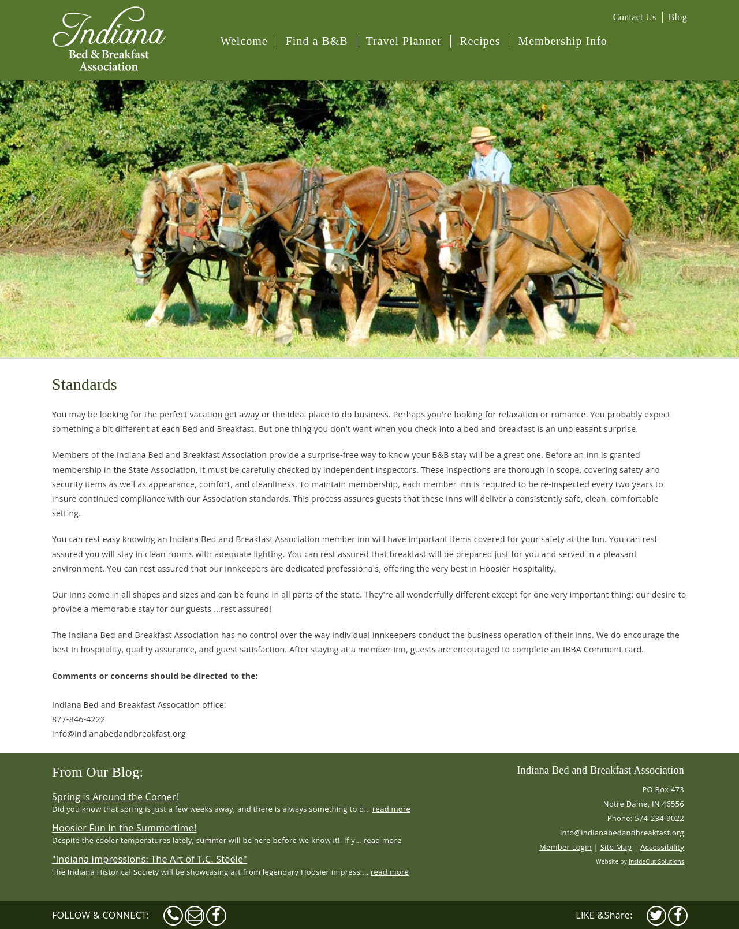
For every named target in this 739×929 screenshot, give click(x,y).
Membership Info (562, 41)
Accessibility (662, 847)
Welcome (244, 41)
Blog (678, 17)
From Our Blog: (97, 771)
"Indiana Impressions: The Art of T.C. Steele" (149, 859)
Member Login (565, 847)
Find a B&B (317, 41)
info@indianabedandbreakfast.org (622, 832)
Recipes (480, 41)
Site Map (616, 847)
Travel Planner (404, 41)
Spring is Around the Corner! (115, 797)
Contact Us (634, 17)
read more (391, 809)
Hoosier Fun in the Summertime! (124, 828)
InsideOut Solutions (656, 861)
